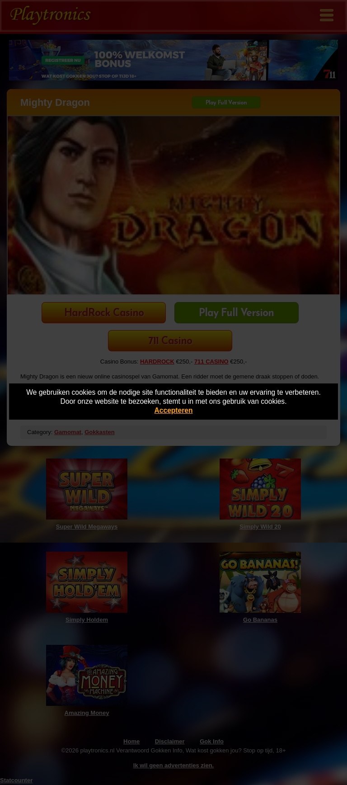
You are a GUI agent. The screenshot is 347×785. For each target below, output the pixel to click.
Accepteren (174, 410)
